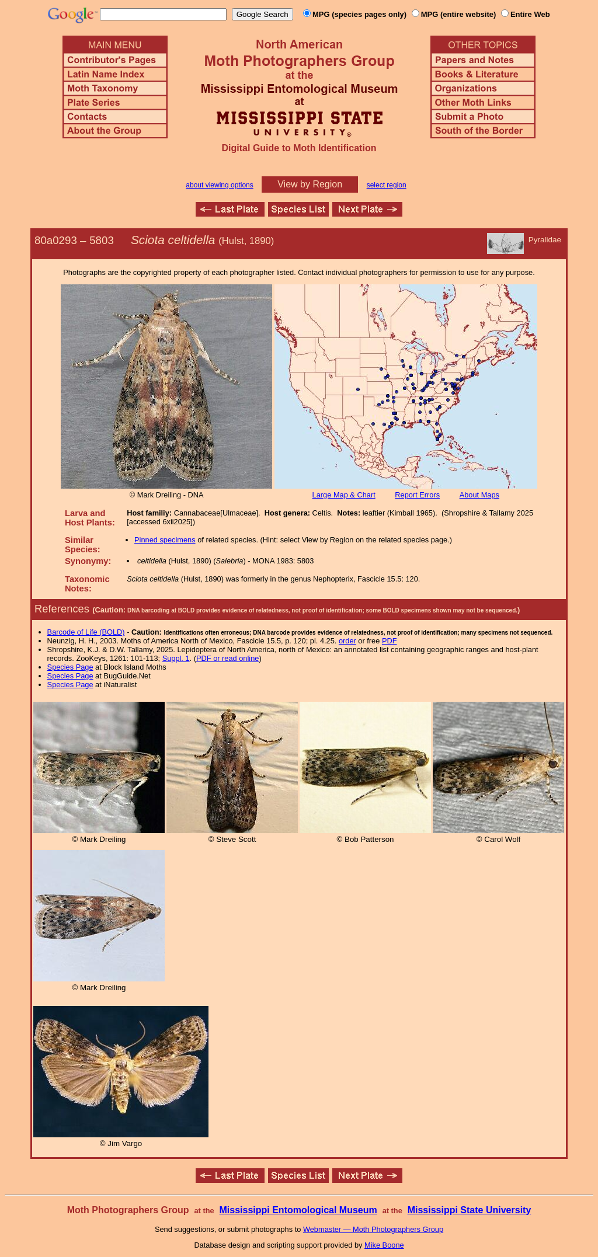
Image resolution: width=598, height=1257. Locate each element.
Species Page (70, 667)
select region (386, 185)
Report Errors (417, 494)
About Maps (479, 494)
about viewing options (219, 185)
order (347, 640)
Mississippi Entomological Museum (298, 1210)
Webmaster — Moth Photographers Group (373, 1229)
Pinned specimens (165, 539)
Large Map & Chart (344, 494)
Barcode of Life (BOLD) (86, 632)
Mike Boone (384, 1245)
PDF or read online (227, 658)
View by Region (309, 184)
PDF (389, 640)
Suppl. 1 (176, 658)
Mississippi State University (469, 1210)
